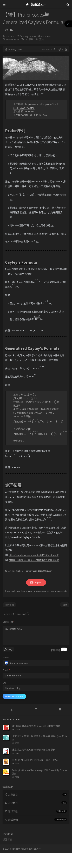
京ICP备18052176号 (31, 848)
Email (6, 670)
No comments (12, 39)
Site (4, 682)
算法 (41, 39)
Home (10, 49)
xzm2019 (10, 36)
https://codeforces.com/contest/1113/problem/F (33, 555)
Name (6, 657)
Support (36, 582)
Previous (9, 604)
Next (64, 604)
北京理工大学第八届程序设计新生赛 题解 (34, 749)
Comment (8, 621)
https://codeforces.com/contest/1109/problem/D (34, 559)
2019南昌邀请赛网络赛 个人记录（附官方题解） (37, 725)
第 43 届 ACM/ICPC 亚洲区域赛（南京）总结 (35, 759)
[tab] (12, 709)
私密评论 (55, 650)
